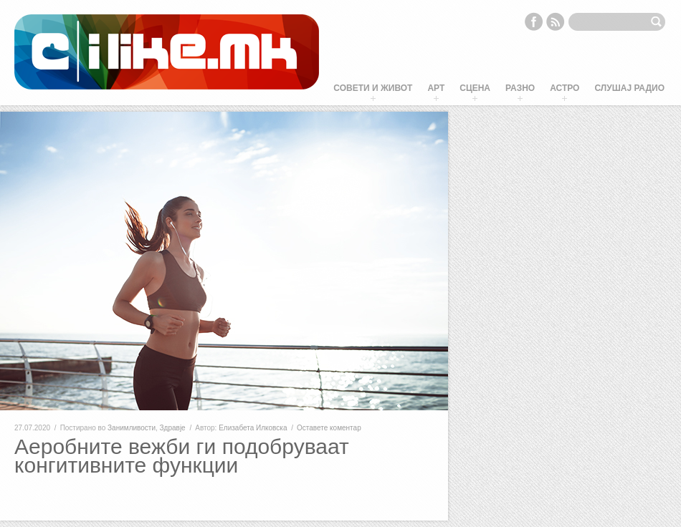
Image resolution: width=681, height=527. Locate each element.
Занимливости (132, 428)
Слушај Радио (629, 88)
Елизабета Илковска (253, 428)
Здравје (173, 428)
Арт (435, 88)
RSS (555, 21)
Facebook (533, 21)
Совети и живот (372, 88)
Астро (564, 88)
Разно (520, 88)
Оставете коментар (329, 428)
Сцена (474, 88)
